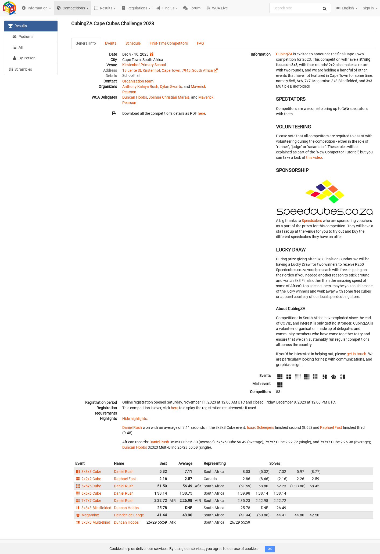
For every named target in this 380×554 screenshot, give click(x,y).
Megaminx (87, 515)
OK (270, 549)
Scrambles (20, 69)
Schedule (133, 43)
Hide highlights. (135, 418)
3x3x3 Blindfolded (93, 508)
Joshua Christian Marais (169, 97)
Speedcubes (312, 220)
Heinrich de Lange (129, 515)
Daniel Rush (132, 427)
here (201, 113)
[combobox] (300, 8)
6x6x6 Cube (88, 493)
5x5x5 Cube (88, 486)
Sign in (370, 8)
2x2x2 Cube (88, 479)
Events (110, 43)
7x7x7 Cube (88, 500)
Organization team (137, 81)
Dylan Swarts (171, 86)
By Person (23, 58)
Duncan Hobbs (134, 97)
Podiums (22, 36)
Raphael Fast (331, 427)
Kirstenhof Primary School (144, 65)
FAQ (200, 43)
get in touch (356, 354)
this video (314, 157)
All (17, 47)
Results (17, 26)
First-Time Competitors (169, 43)
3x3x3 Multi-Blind (92, 522)
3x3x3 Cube (88, 471)
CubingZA (284, 54)
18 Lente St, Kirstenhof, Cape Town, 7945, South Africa (167, 70)
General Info (86, 43)
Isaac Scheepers (260, 427)
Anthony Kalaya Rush (140, 86)
